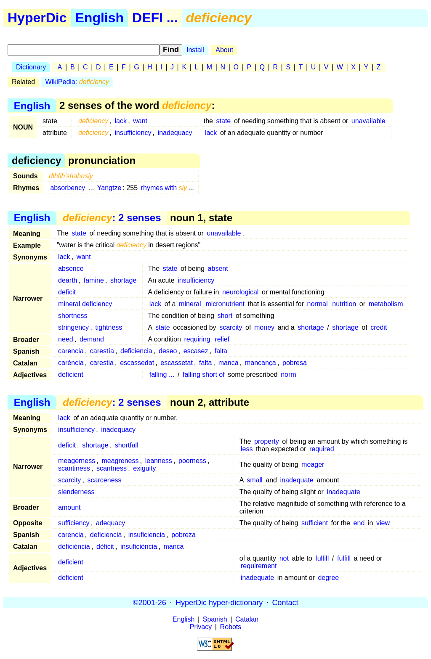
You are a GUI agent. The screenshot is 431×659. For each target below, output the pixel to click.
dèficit (105, 546)
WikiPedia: (77, 81)
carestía (102, 351)
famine (94, 280)
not (284, 558)
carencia (70, 351)
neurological (240, 292)
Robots (231, 626)
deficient (70, 374)
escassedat (137, 362)
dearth (67, 280)
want (140, 120)
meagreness (119, 460)
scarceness (105, 480)
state (223, 120)
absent (218, 268)
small (254, 480)
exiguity (144, 468)
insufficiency (133, 132)
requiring (197, 339)
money (264, 327)
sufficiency (73, 523)
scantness (111, 468)
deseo (168, 351)
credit (378, 327)
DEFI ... (155, 17)
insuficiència (138, 546)
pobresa (294, 362)
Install (195, 49)
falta (221, 351)
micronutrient (224, 303)
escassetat (176, 362)
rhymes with (164, 187)
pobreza (183, 534)
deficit (67, 292)
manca (228, 362)
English (99, 17)
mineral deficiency (85, 303)
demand (92, 339)
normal (317, 303)
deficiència (74, 546)
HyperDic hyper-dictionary (219, 602)
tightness (108, 327)
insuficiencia (146, 534)
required (321, 449)
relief (222, 339)
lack (121, 120)
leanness (158, 460)
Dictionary (31, 67)
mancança (260, 362)
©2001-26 (149, 602)
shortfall (126, 445)
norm (288, 374)
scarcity (230, 327)
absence (71, 268)
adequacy (110, 523)
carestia (102, 362)
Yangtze (109, 187)
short (225, 315)
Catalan (246, 619)
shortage (123, 280)
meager (312, 464)
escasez (196, 351)
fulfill (322, 558)
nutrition (344, 303)
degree (328, 577)
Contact (285, 602)
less (247, 449)
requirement (259, 565)
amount (69, 507)
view (383, 523)
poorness (192, 460)
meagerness (76, 460)
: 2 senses (112, 217)
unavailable (368, 120)
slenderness (76, 491)
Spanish (215, 619)
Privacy (201, 626)
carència (70, 362)
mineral (190, 303)
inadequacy (175, 132)
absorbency (67, 187)
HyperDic (37, 17)
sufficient (314, 523)
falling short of (204, 374)
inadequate (297, 480)
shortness (72, 315)
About (224, 49)
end (359, 523)
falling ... (162, 374)
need (65, 339)
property (266, 441)
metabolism (386, 303)
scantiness (74, 468)
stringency (73, 327)
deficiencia (136, 351)
